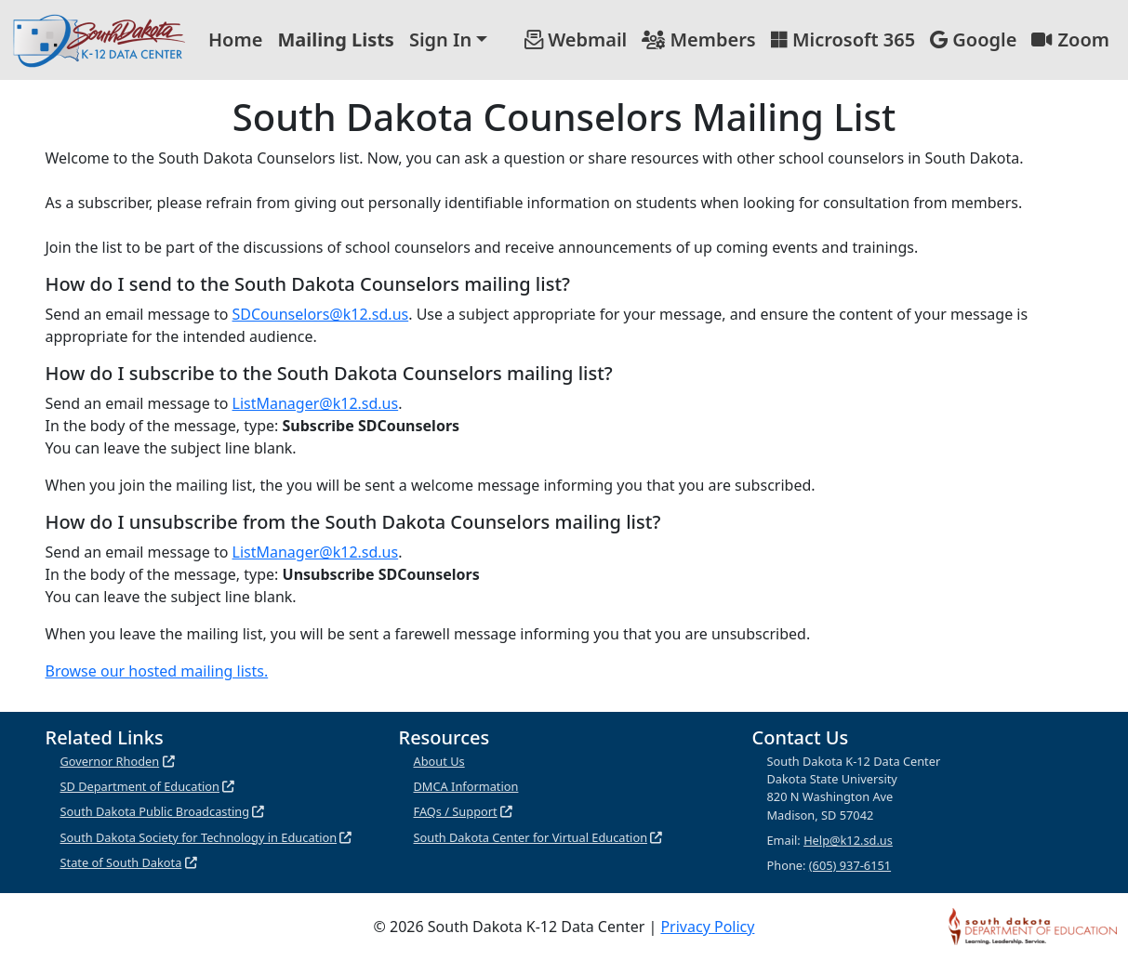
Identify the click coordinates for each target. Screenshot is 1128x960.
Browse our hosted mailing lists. (157, 671)
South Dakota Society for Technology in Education (199, 837)
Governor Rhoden (110, 761)
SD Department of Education (140, 786)
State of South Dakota (121, 862)
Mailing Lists (335, 39)
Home (235, 39)
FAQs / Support (456, 811)
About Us (439, 761)
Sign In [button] (440, 39)
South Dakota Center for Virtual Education (531, 837)
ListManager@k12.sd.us (315, 403)
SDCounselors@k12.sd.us (320, 314)
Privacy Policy (707, 926)
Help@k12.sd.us (848, 840)
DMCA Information (466, 786)
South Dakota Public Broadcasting (155, 811)
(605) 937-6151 (850, 865)
